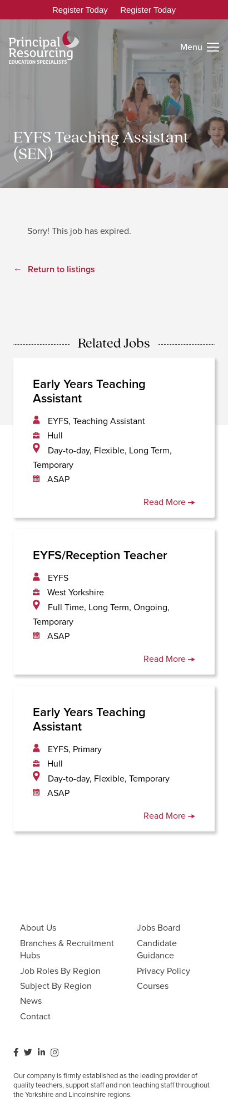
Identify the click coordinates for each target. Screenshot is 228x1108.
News (31, 1000)
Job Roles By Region (60, 970)
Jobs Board (158, 927)
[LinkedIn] (41, 1052)
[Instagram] (54, 1053)
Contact (35, 1016)
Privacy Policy (163, 970)
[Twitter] (28, 1052)
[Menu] (199, 47)
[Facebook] (15, 1052)
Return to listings (61, 269)
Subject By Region (56, 985)
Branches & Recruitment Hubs (67, 949)
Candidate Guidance (157, 949)
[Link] (44, 47)
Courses (152, 985)
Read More (169, 502)
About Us (38, 927)
